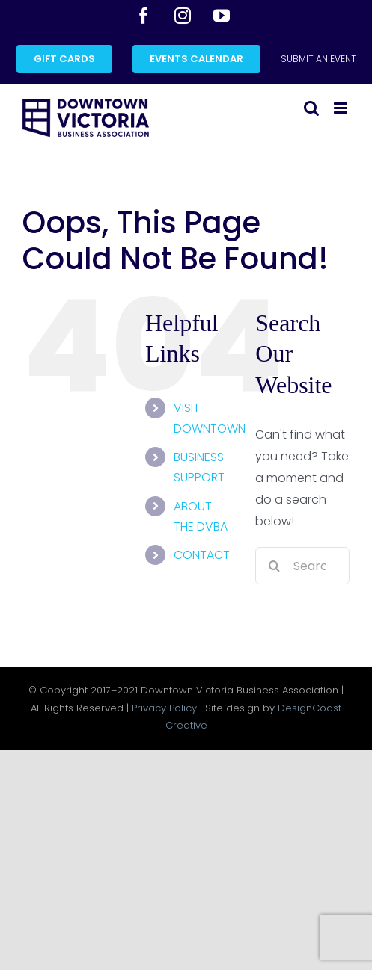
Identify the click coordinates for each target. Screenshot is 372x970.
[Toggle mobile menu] (342, 108)
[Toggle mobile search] (311, 108)
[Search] (274, 565)
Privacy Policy (164, 708)
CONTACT (202, 554)
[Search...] (302, 565)
